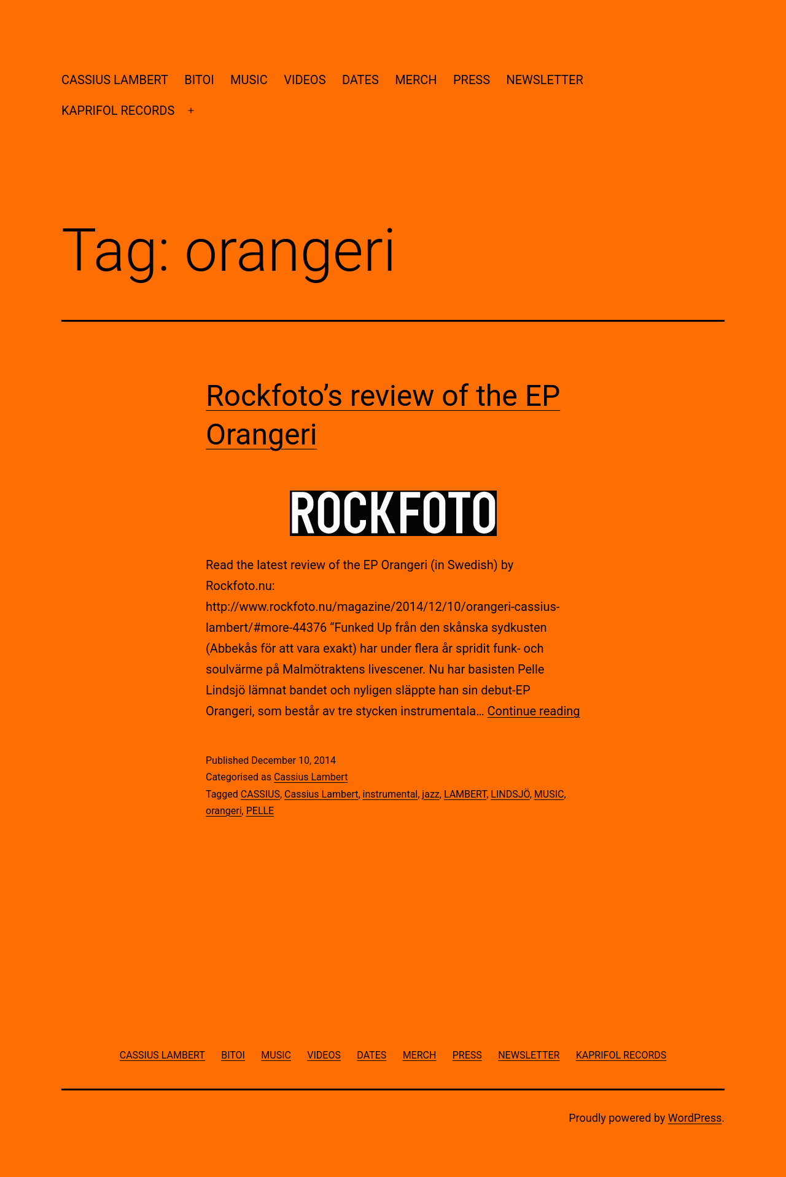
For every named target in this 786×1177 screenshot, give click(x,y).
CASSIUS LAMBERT (114, 79)
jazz (430, 794)
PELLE (260, 811)
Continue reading (534, 711)
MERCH (416, 79)
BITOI (199, 79)
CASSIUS (260, 794)
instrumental (390, 794)
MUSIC (249, 79)
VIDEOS (304, 79)
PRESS (471, 79)
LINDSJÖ (510, 794)
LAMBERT (465, 794)
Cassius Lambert (311, 777)
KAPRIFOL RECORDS (117, 110)
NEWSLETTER (544, 79)
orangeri (224, 811)
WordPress (695, 1117)
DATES (360, 79)
